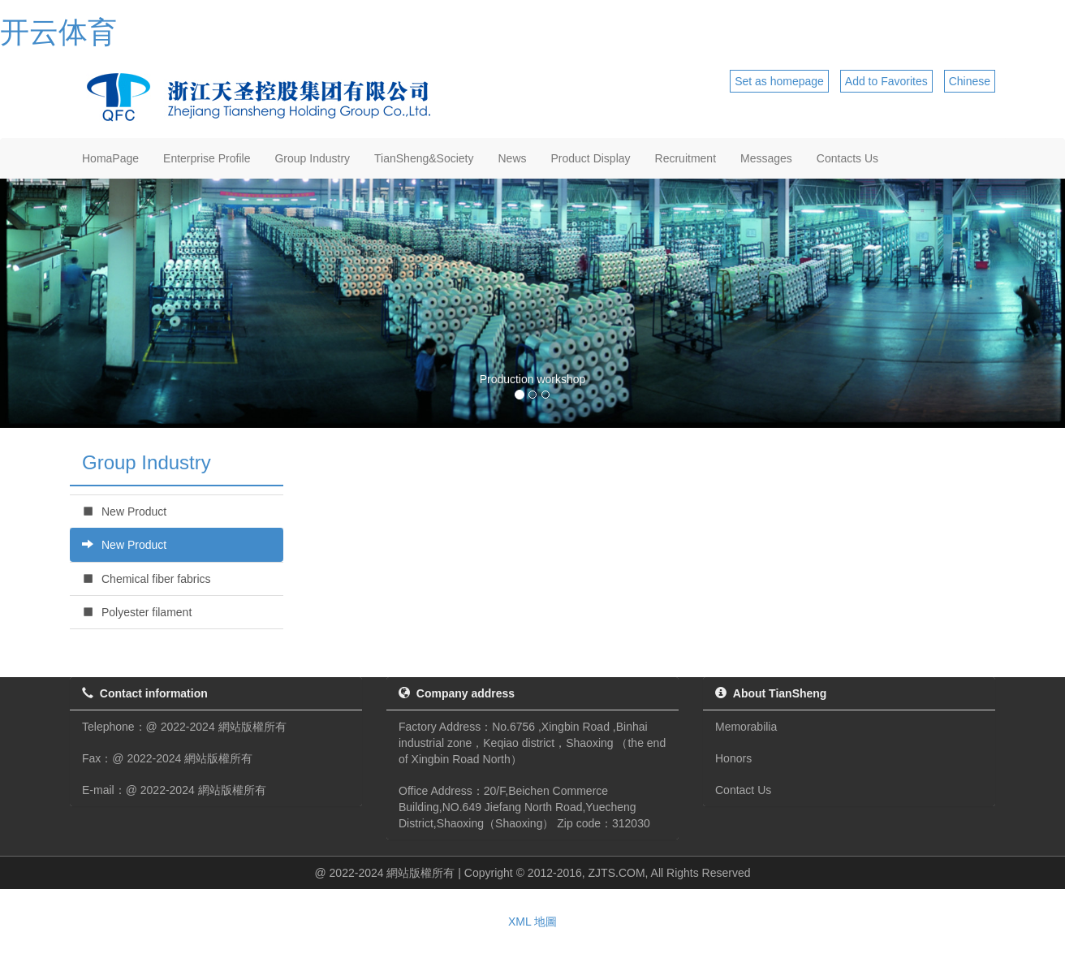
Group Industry (312, 158)
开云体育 (58, 32)
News (512, 158)
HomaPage (110, 158)
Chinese (969, 81)
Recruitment (685, 158)
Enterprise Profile (206, 158)
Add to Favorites (886, 81)
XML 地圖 (532, 921)
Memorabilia (746, 726)
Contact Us (743, 789)
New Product (124, 511)
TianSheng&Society (423, 158)
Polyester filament (137, 612)
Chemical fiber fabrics (146, 578)
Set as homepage (779, 81)
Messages (766, 158)
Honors (733, 758)
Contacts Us (847, 158)
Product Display (591, 158)
